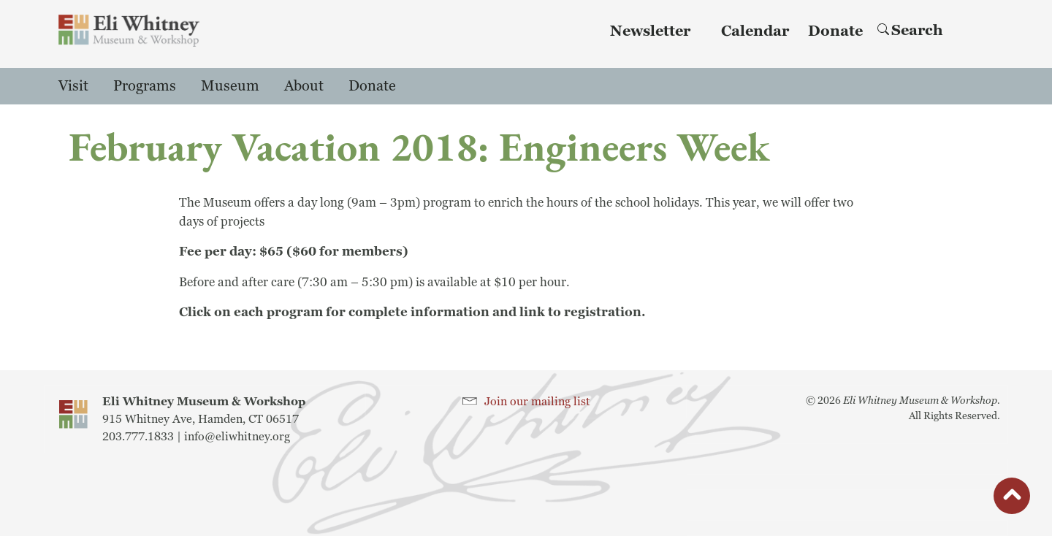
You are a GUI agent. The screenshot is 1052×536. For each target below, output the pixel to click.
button (1011, 499)
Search (910, 30)
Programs (144, 86)
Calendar (755, 31)
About (304, 86)
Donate (835, 31)
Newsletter (650, 31)
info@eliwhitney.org (237, 436)
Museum (230, 86)
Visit (73, 86)
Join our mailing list (537, 401)
